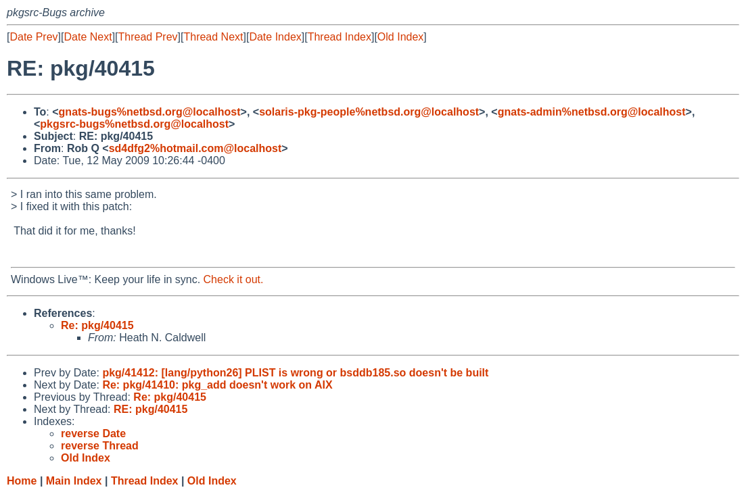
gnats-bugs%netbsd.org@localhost (150, 112)
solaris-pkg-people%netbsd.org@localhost (369, 112)
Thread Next (213, 37)
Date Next (88, 37)
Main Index (74, 481)
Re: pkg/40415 (97, 325)
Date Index (275, 37)
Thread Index (339, 37)
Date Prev (33, 37)
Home (22, 481)
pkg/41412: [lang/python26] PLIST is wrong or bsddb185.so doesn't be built (295, 372)
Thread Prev (148, 37)
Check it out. (234, 279)
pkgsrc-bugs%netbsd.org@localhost (134, 124)
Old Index (400, 37)
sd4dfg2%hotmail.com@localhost (195, 148)
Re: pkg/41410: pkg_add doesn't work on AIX (217, 385)
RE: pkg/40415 (150, 409)
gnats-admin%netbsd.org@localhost (592, 112)
